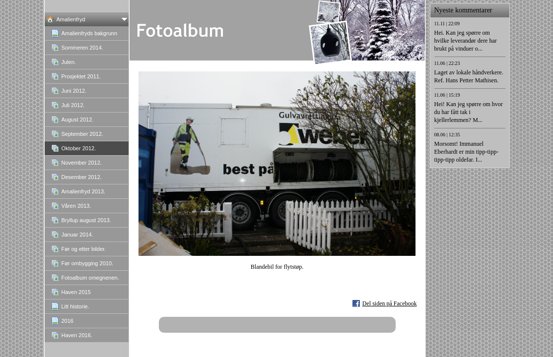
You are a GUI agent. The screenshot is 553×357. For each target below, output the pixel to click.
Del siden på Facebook (389, 303)
